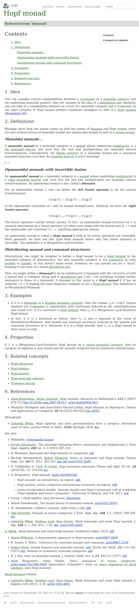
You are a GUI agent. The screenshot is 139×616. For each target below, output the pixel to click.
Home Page (48, 6)
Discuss (13, 602)
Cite (92, 602)
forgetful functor (62, 156)
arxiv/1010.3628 (79, 461)
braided (10, 263)
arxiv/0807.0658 (106, 537)
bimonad (96, 128)
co (82, 99)
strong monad (124, 132)
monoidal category (116, 99)
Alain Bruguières (22, 398)
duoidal (26, 263)
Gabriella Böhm (22, 423)
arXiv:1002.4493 (58, 584)
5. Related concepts (25, 78)
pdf (91, 453)
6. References (21, 83)
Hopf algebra (20, 368)
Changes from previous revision (52, 602)
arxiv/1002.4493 (71, 525)
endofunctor (121, 145)
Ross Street (64, 521)
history (79, 592)
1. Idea (16, 42)
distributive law (110, 102)
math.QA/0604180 (64, 474)
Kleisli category (67, 153)
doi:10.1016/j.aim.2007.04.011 (45, 402)
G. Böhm (11, 531)
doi (96, 427)
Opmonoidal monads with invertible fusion (48, 57)
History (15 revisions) (78, 602)
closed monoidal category (104, 344)
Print (100, 602)
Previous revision (27, 602)
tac (46, 470)
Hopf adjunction (22, 363)
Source (109, 602)
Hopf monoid (126, 109)
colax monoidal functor (24, 179)
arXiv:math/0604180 (82, 402)
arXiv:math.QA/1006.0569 (29, 564)
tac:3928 (92, 410)
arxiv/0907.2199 (117, 542)
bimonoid (30, 303)
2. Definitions (20, 47)
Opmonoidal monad (39, 439)
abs (59, 461)
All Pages (60, 6)
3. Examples (19, 68)
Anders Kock (19, 547)
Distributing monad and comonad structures (49, 62)
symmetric (116, 259)
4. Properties (20, 73)
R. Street (50, 466)
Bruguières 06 (15, 113)
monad (90, 99)
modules (38, 306)
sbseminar (73, 498)
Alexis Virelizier (47, 398)
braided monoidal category (64, 303)
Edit (5, 602)
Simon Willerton (22, 537)
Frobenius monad (23, 383)
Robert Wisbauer (55, 458)
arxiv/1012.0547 (106, 503)
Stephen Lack (44, 521)
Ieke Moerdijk (20, 513)
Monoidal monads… (31, 52)
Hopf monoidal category (27, 378)
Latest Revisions (75, 6)
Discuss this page (92, 6)
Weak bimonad (15, 574)
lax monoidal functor (20, 149)
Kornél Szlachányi (23, 444)
